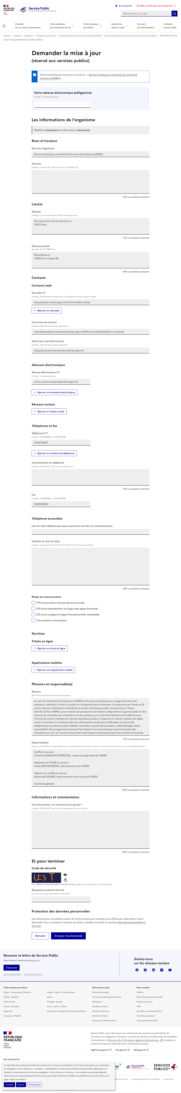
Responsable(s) (90, 744)
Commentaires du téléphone (90, 464)
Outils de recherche (100, 1011)
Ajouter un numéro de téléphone (55, 453)
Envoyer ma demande (68, 936)
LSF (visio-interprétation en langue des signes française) (67, 608)
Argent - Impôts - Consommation (61, 992)
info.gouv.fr (122, 1050)
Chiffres (140, 992)
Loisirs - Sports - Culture (57, 1006)
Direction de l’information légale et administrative (135, 1040)
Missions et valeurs (144, 1001)
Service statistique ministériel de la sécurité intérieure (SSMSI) (130, 35)
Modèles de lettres (100, 1006)
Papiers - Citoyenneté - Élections (17, 992)
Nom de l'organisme (43, 148)
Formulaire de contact (90, 324)
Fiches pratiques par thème (91, 26)
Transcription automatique (51, 620)
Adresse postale (90, 247)
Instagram (162, 970)
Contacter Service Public (169, 26)
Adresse (90, 213)
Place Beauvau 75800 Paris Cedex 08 (90, 260)
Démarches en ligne (100, 992)
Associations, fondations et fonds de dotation (66, 1011)
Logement (8, 1011)
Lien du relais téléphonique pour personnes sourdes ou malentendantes (72, 526)
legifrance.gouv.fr (101, 1050)
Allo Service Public (100, 1016)
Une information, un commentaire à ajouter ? (90, 806)
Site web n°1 (90, 294)
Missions (90, 693)
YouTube (170, 970)
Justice (50, 997)
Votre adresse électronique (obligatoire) (90, 94)
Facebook (137, 970)
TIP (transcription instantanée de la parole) (60, 602)
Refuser (21, 1084)
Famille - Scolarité (11, 997)
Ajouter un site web (48, 310)
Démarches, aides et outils (117, 26)
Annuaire (17, 35)
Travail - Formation (11, 1006)
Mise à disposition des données (150, 997)
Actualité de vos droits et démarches (28, 26)
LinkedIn (153, 970)
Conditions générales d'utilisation (146, 1079)
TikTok (145, 970)
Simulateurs (97, 1001)
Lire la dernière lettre (12, 974)
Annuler (40, 936)
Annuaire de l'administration (104, 1020)
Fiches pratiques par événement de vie (60, 26)
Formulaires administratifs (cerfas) (106, 997)
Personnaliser (34, 1084)
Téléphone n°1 (61, 434)
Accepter (9, 1084)
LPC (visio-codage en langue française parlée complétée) (67, 614)
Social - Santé (9, 1001)
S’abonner (11, 967)
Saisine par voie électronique (90, 342)
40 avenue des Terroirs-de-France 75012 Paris (90, 226)
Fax (61, 496)
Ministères (29, 35)
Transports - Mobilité (12, 1016)
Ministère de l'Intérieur (46, 35)
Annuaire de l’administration (145, 26)
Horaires (90, 165)
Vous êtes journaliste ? (146, 1016)
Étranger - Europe (54, 1001)
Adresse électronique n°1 (61, 374)
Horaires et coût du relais (90, 542)
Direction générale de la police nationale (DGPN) (80, 35)
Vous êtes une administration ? (149, 1011)
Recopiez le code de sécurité (90, 891)
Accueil (7, 35)
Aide (139, 1006)
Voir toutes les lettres (33, 974)
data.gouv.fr (141, 1050)
